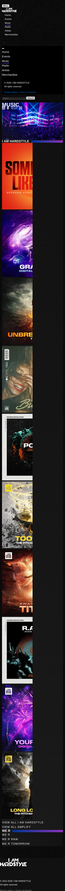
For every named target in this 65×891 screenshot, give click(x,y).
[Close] (3, 48)
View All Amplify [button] (16, 826)
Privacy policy (10, 92)
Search (30, 98)
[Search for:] (14, 98)
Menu (5, 6)
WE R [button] (6, 834)
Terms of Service (28, 92)
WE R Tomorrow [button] (16, 843)
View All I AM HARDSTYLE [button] (23, 822)
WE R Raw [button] (10, 839)
